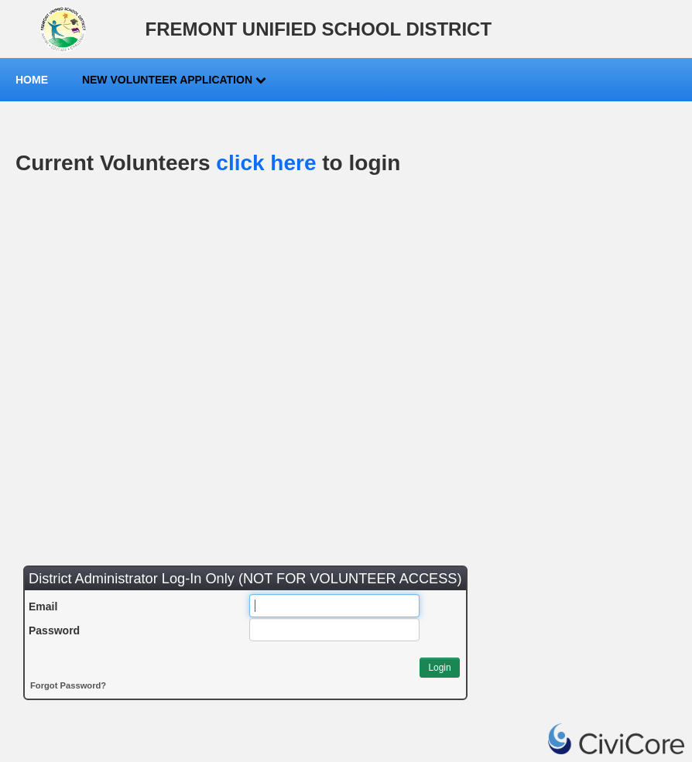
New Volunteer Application (174, 79)
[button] (439, 668)
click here (266, 163)
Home (31, 79)
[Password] (334, 629)
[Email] (334, 605)
